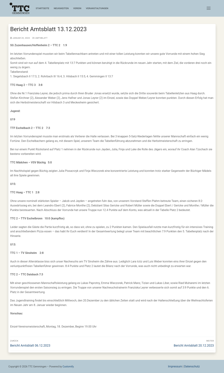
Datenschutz (192, 366)
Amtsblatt (40, 38)
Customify (68, 366)
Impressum (175, 366)
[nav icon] (209, 8)
